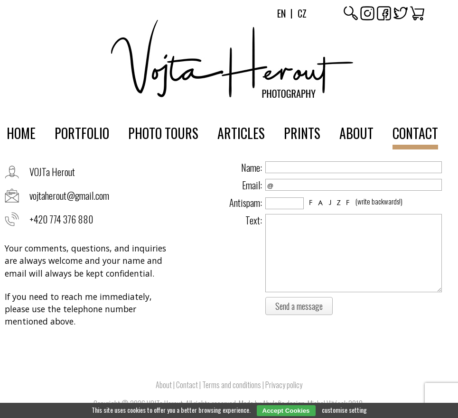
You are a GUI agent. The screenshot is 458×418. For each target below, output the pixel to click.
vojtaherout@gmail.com (69, 195)
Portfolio (82, 133)
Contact (415, 133)
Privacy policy (283, 384)
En (281, 13)
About (356, 133)
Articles (241, 133)
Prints (302, 133)
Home (21, 133)
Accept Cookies (286, 410)
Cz (302, 13)
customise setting (344, 410)
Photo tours (163, 133)
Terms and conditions (231, 384)
